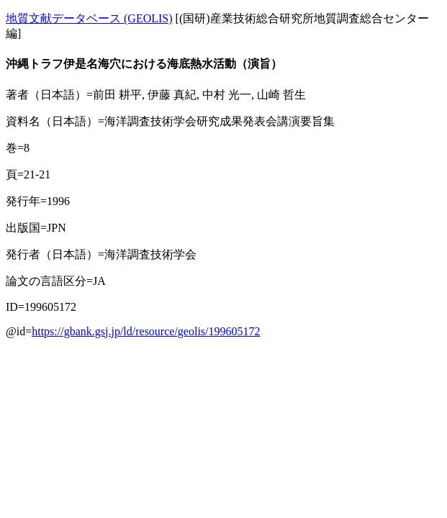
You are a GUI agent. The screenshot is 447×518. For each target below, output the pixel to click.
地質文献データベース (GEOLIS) (89, 18)
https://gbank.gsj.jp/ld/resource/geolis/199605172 (146, 331)
